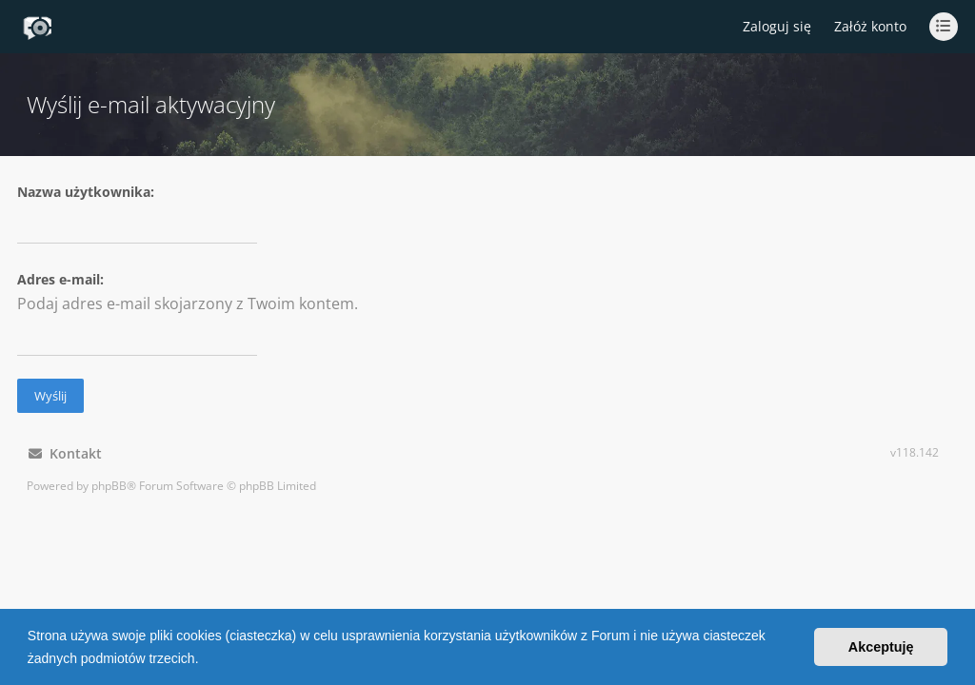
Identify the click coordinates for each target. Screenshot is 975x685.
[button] (205, 660)
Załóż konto (870, 26)
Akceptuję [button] (881, 647)
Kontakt (65, 453)
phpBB (109, 486)
